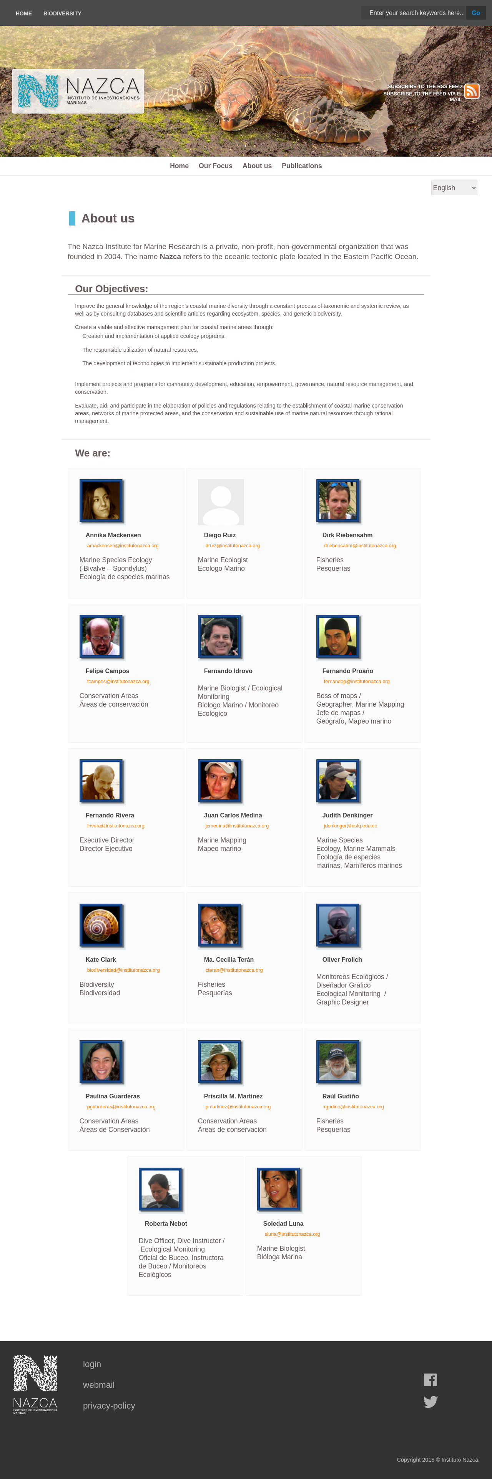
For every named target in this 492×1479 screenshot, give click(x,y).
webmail (99, 1385)
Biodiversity (62, 13)
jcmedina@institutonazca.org (237, 826)
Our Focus (216, 166)
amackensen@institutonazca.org (123, 545)
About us (257, 166)
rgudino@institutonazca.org (354, 1107)
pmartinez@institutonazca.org (238, 1107)
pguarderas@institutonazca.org (121, 1107)
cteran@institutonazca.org (234, 970)
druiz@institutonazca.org (233, 545)
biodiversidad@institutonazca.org (123, 970)
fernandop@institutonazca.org (357, 681)
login (92, 1364)
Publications (302, 166)
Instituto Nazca (460, 1460)
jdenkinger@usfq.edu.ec (350, 826)
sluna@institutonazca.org (292, 1234)
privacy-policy (109, 1405)
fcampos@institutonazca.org (118, 681)
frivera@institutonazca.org (116, 826)
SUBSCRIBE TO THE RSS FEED (424, 86)
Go (476, 13)
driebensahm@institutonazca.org (360, 545)
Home (24, 13)
